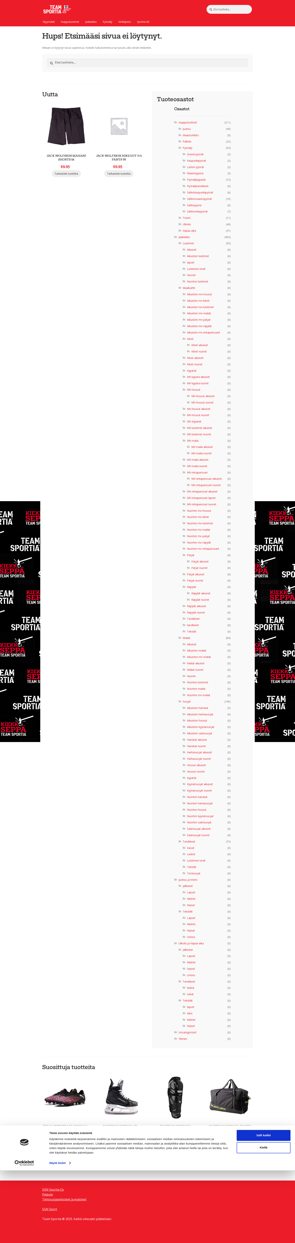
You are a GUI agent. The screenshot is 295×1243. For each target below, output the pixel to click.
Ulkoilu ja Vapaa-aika (191, 943)
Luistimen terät (196, 269)
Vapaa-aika (189, 230)
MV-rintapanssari (197, 472)
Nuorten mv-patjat (198, 536)
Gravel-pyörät (195, 154)
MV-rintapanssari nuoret (206, 485)
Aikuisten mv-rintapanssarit (203, 332)
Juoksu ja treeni (188, 879)
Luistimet (188, 243)
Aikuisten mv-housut (199, 294)
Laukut (191, 854)
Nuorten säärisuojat (199, 822)
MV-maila (192, 440)
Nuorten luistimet (197, 281)
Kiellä (263, 1220)
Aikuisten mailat (196, 650)
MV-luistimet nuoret (199, 434)
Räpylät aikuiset (200, 593)
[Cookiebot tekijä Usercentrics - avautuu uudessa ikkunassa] (24, 1235)
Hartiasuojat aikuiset (199, 752)
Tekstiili (191, 631)
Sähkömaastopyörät (199, 199)
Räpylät (191, 587)
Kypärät (191, 370)
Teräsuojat (193, 873)
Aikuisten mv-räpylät (199, 326)
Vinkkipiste (124, 22)
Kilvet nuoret (199, 351)
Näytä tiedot (57, 1235)
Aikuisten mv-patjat (199, 319)
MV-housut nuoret (202, 402)
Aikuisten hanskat (197, 708)
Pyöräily (107, 22)
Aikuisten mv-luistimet (200, 307)
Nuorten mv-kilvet (198, 517)
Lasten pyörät (195, 167)
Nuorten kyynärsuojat (200, 816)
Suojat (187, 701)
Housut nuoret (196, 771)
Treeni (186, 218)
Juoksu (187, 129)
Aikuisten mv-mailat (199, 313)
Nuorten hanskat (197, 797)
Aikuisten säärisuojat (199, 733)
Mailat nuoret (195, 669)
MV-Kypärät (194, 421)
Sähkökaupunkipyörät (200, 192)
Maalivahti (189, 288)
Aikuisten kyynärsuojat (200, 727)
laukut (190, 988)
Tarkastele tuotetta (66, 173)
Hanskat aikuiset (197, 739)
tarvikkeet (193, 625)
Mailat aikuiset (196, 663)
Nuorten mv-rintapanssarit (203, 548)
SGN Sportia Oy (53, 1189)
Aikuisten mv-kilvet (198, 300)
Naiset (191, 905)
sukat (190, 994)
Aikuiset (191, 249)
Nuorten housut (196, 809)
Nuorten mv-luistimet (200, 523)
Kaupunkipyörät (196, 160)
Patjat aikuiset (200, 561)
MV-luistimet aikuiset (199, 428)
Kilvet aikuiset (199, 345)
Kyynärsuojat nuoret (199, 790)
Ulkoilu (187, 224)
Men (189, 1013)
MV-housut (193, 389)
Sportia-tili (143, 22)
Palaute (47, 1194)
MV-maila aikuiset (202, 447)
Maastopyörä (195, 173)
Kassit (190, 848)
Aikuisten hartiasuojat (200, 714)
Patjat (190, 555)
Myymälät (49, 22)
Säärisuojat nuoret (198, 835)
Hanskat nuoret (196, 746)
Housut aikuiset (196, 765)
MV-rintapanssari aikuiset (206, 478)
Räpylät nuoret (200, 599)
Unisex (191, 937)
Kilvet (190, 339)
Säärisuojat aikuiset (199, 828)
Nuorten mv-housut (199, 510)
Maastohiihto (191, 135)
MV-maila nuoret (201, 453)
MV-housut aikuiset (203, 396)
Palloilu (187, 141)
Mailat (186, 638)
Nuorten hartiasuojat (200, 803)
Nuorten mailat (196, 688)
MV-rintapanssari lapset (201, 498)
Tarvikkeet (193, 618)
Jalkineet (188, 886)
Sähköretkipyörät (197, 211)
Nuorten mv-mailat (198, 529)
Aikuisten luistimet (198, 256)
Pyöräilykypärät (196, 179)
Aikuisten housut (197, 720)
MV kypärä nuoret (198, 383)
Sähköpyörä (194, 205)
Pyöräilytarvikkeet (197, 186)
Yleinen (183, 1039)
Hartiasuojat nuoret (199, 758)
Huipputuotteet (70, 22)
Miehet (191, 898)
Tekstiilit (188, 911)
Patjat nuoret (199, 568)
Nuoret (191, 275)
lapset (190, 262)
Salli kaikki (263, 1208)
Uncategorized (187, 1032)
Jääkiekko (91, 22)
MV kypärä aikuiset (198, 377)
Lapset (191, 892)
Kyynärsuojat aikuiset (200, 784)
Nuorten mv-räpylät (199, 542)
